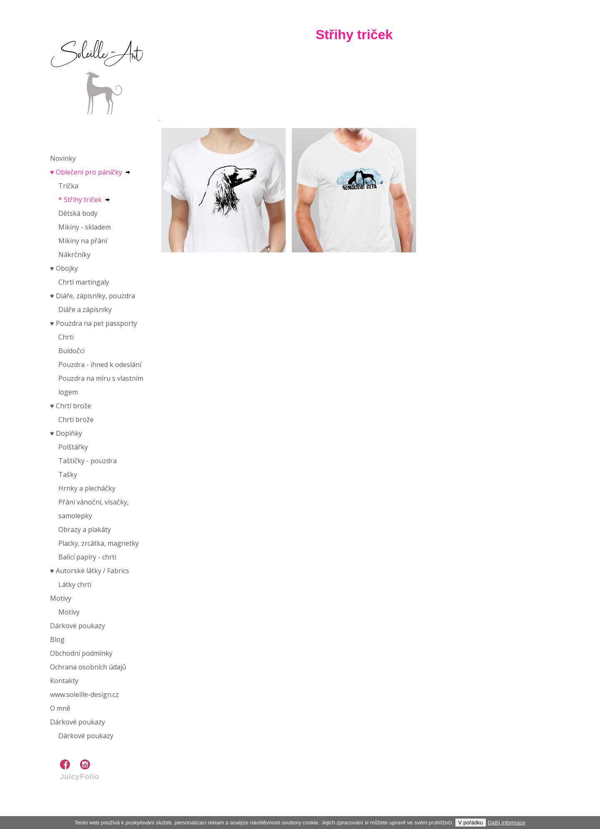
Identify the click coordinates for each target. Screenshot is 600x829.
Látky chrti (74, 584)
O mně (60, 708)
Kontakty (64, 680)
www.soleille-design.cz (84, 694)
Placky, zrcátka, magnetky (98, 543)
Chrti (66, 337)
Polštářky (73, 447)
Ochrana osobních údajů (88, 667)
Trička (68, 185)
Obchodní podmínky (81, 653)
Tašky (67, 474)
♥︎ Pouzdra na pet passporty (93, 323)
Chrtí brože (76, 419)
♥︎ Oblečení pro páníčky (86, 172)
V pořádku (470, 822)
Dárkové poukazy (77, 625)
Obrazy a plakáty (84, 529)
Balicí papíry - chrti (87, 557)
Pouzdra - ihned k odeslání (99, 364)
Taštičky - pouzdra (87, 460)
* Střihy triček (80, 199)
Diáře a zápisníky (85, 309)
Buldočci (71, 350)
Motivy (60, 598)
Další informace (506, 822)
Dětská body (78, 213)
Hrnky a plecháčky (86, 488)
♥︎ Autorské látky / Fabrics (89, 570)
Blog (57, 639)
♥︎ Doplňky (66, 433)
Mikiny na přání (82, 240)
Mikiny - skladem (84, 227)
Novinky (63, 158)
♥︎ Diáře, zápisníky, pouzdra (92, 295)
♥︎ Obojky (64, 268)
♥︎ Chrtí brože (70, 405)
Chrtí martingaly (83, 282)
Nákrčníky (74, 254)
